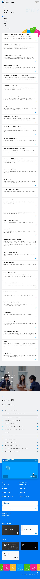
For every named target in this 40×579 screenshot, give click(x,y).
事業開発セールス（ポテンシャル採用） (11, 116)
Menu (37, 2)
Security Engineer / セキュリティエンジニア (13, 239)
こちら (6, 405)
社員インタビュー (7, 496)
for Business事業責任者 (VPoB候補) (11, 65)
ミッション (5, 484)
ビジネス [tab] (5, 18)
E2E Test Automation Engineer (10, 321)
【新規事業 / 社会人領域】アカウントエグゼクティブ (14, 55)
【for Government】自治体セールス (11, 138)
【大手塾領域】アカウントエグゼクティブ (12, 85)
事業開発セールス (7, 106)
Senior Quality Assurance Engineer (11, 331)
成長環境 (22, 492)
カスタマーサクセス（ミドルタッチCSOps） (12, 126)
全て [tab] (4, 16)
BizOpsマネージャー (8, 179)
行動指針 (5, 488)
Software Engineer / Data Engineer (11, 220)
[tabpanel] (20, 197)
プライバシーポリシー (24, 574)
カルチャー (22, 488)
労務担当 (5, 341)
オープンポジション (7, 353)
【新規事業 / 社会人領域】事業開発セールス (12, 44)
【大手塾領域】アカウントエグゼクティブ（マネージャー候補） (16, 75)
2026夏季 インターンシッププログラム (11, 189)
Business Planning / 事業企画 (10, 169)
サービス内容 (6, 492)
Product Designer (7, 312)
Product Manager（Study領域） (10, 291)
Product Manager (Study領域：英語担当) (12, 302)
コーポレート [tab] (5, 25)
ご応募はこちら (6, 503)
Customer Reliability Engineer (10, 272)
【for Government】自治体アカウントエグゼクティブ (14, 158)
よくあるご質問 (24, 496)
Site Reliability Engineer (9, 262)
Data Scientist (7, 229)
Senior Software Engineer (9, 199)
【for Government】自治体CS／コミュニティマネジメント (15, 148)
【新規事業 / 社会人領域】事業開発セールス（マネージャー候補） (17, 34)
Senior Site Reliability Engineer (10, 252)
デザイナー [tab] (5, 23)
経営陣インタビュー (25, 484)
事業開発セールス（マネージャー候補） (11, 96)
